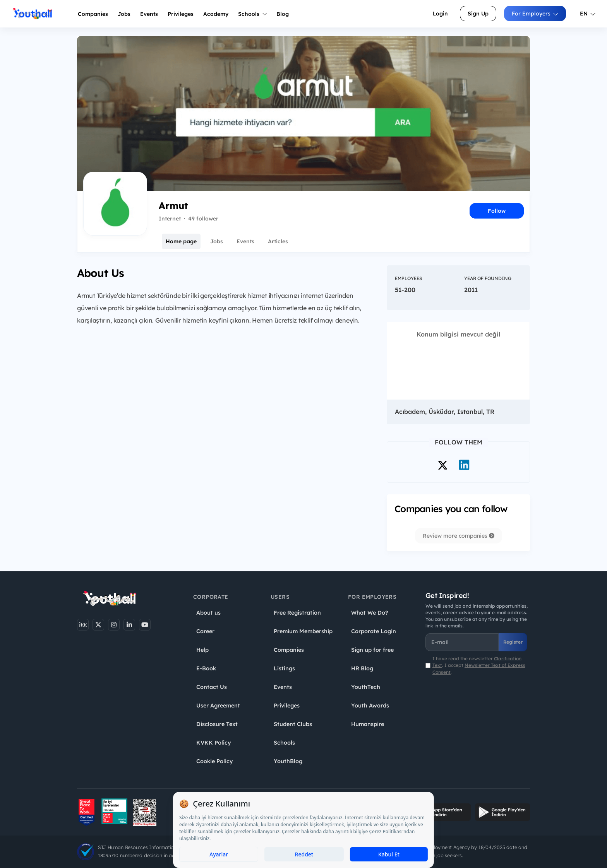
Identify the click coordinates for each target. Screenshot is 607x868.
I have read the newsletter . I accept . (478, 665)
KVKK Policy (213, 742)
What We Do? (369, 612)
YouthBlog (288, 761)
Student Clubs (293, 724)
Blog (282, 13)
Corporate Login (373, 631)
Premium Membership (303, 631)
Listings (284, 668)
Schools (252, 13)
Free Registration (297, 612)
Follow (497, 210)
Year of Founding (487, 278)
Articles (278, 241)
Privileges (287, 705)
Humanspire (367, 724)
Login (440, 13)
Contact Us (211, 686)
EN (587, 13)
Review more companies (458, 535)
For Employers (535, 13)
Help (202, 649)
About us (208, 612)
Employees (408, 278)
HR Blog (362, 668)
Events (149, 13)
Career (205, 631)
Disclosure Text (217, 724)
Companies (93, 13)
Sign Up (478, 13)
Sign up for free (372, 649)
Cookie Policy (214, 761)
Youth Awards (370, 705)
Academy (215, 13)
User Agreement (218, 705)
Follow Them (458, 442)
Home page (181, 241)
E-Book (206, 668)
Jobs (124, 13)
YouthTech (365, 686)
